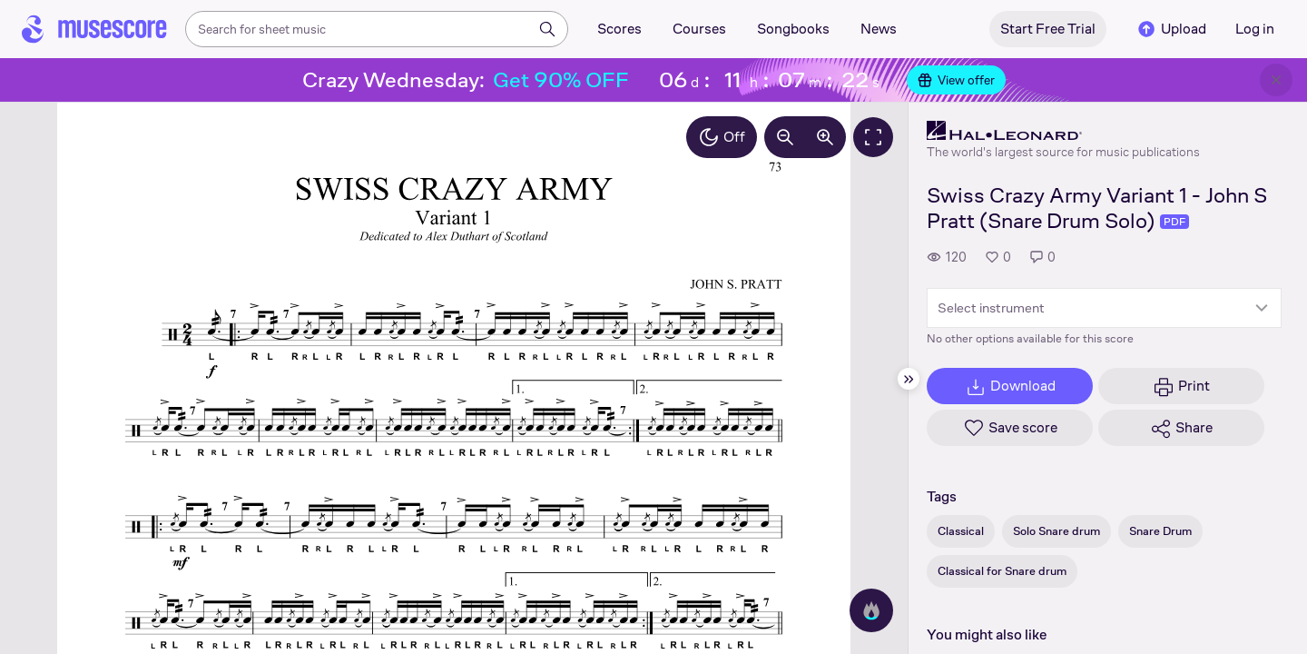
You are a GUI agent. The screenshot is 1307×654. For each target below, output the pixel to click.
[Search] (547, 29)
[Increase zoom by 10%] (825, 137)
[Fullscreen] (873, 137)
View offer (956, 80)
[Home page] (94, 29)
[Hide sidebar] (908, 379)
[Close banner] (1276, 80)
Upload (1170, 29)
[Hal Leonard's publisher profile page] (1063, 131)
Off (721, 137)
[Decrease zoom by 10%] (785, 137)
